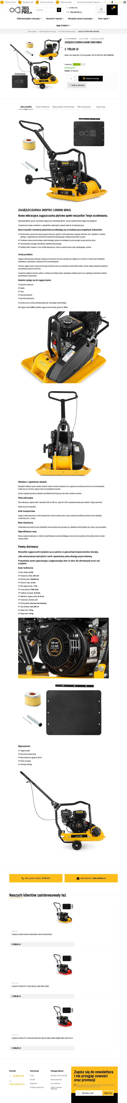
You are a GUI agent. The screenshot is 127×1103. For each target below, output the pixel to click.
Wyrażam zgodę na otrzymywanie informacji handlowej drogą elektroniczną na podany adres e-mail (95, 1085)
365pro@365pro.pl (76, 12)
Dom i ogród (104, 18)
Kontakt (32, 1079)
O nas (32, 1075)
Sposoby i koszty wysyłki (59, 1075)
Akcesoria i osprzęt (55, 18)
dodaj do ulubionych (77, 85)
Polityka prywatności (37, 1087)
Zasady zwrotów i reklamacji (56, 1088)
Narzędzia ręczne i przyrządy (81, 18)
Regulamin (33, 1083)
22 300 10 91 (18, 1075)
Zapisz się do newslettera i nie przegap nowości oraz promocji (93, 1076)
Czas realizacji (55, 1083)
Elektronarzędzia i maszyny (29, 18)
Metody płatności (56, 1079)
